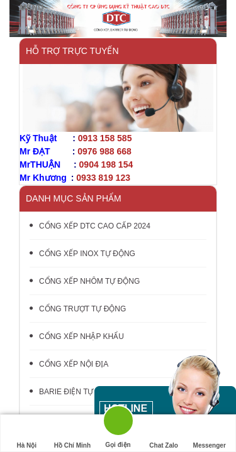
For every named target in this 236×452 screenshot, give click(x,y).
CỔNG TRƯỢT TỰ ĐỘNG (78, 308)
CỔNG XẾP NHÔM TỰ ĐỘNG (85, 281)
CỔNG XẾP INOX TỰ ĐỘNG (82, 253)
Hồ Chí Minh (72, 433)
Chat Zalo (163, 433)
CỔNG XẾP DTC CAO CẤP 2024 (90, 226)
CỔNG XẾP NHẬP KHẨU (77, 336)
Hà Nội (26, 433)
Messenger (209, 433)
